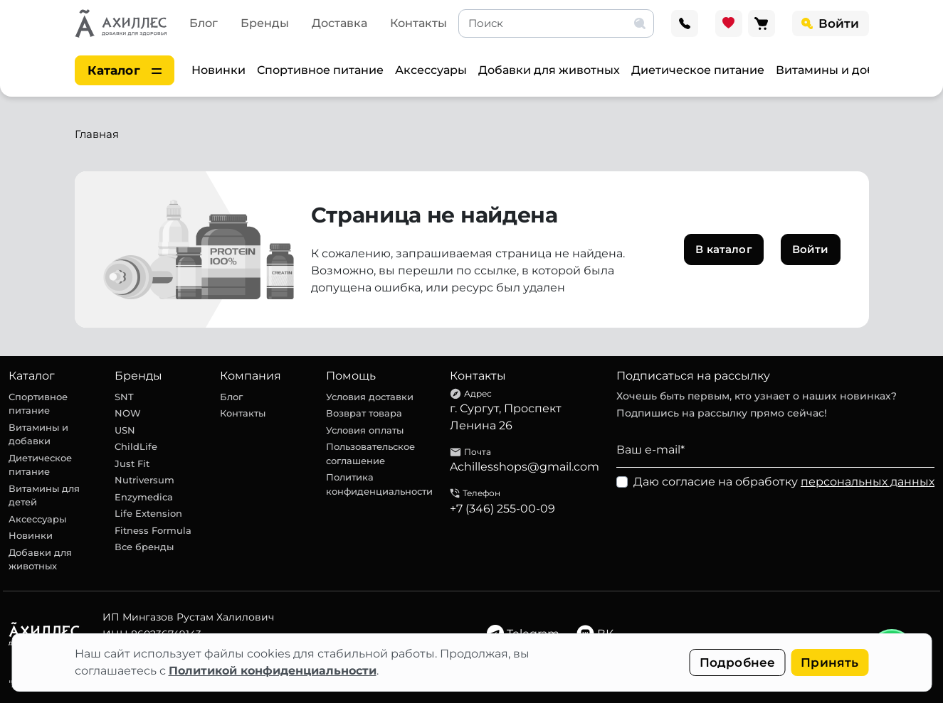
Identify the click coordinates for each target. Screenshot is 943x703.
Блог (203, 23)
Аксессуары (431, 70)
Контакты (418, 23)
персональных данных (867, 481)
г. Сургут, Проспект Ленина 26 (506, 417)
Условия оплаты (365, 430)
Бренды (265, 23)
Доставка (339, 23)
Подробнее (738, 662)
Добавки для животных (549, 70)
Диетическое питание (697, 70)
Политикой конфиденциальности (272, 670)
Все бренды (144, 546)
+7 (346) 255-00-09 (502, 508)
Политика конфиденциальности (379, 484)
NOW (128, 413)
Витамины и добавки (839, 70)
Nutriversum (144, 479)
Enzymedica (144, 497)
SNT (124, 396)
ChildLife (136, 446)
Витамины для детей (44, 495)
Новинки (218, 70)
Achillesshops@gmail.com (524, 466)
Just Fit (132, 463)
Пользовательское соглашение (370, 453)
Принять (829, 662)
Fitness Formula (153, 530)
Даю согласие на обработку (783, 481)
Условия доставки (369, 396)
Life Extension (148, 513)
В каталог (723, 249)
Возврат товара (364, 413)
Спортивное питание (320, 70)
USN (125, 430)
